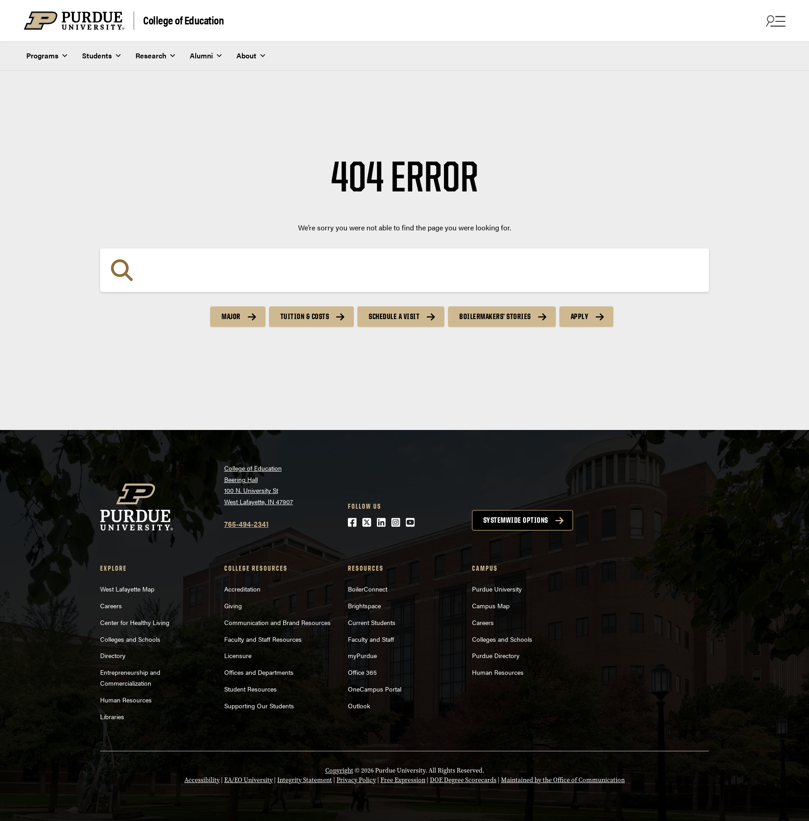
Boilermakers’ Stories (495, 316)
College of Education (183, 20)
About (251, 55)
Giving (233, 605)
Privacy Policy (356, 780)
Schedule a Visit (394, 316)
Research (155, 55)
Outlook (359, 705)
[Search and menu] (774, 21)
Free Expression (402, 780)
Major (231, 316)
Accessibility (202, 780)
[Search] (404, 270)
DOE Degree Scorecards (463, 780)
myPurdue (362, 655)
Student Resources (250, 688)
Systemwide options (515, 520)
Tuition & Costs (304, 316)
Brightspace (364, 605)
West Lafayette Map (127, 588)
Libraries (112, 716)
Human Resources (126, 699)
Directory (112, 655)
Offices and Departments (259, 672)
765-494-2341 (246, 524)
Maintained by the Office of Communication (563, 780)
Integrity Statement (304, 780)
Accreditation (242, 588)
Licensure (237, 655)
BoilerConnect (367, 588)
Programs (47, 55)
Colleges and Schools (130, 639)
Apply (580, 316)
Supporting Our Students (259, 705)
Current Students (371, 622)
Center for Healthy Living (134, 622)
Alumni (206, 55)
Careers (111, 605)
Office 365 (362, 672)
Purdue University (497, 588)
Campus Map (491, 605)
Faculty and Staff (371, 639)
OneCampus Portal (374, 688)
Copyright (339, 770)
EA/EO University (248, 780)
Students (102, 55)
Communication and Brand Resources (277, 622)
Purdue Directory (496, 655)
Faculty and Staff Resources (263, 639)
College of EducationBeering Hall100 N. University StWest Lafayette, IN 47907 (258, 484)
